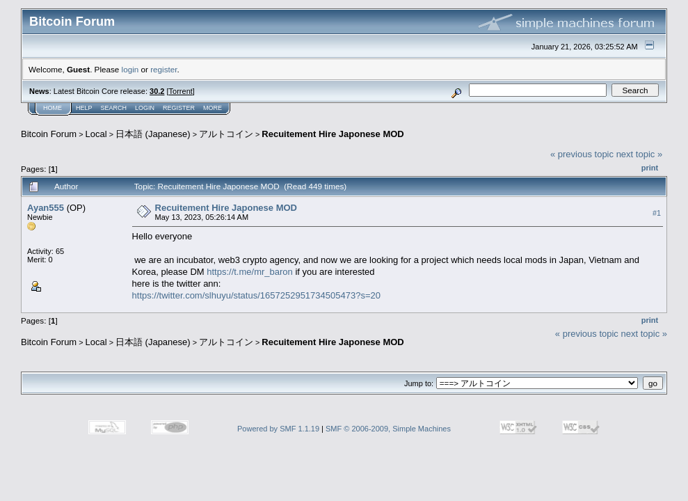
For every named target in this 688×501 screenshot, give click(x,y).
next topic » (639, 154)
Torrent (181, 91)
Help (84, 107)
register (163, 69)
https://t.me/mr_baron (250, 272)
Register (179, 107)
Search (114, 107)
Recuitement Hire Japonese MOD (332, 134)
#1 (657, 213)
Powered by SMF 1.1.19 (278, 428)
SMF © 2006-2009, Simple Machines (388, 428)
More (212, 107)
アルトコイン (226, 134)
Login (144, 107)
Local (96, 134)
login (130, 69)
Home (52, 107)
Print (649, 168)
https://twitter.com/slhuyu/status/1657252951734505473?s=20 (256, 295)
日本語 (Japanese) (153, 134)
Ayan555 (45, 207)
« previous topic (582, 154)
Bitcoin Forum (49, 134)
